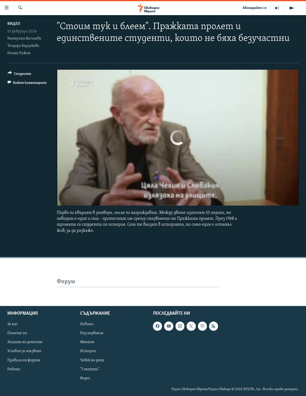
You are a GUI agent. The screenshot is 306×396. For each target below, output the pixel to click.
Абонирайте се (255, 8)
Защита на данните (25, 342)
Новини (86, 324)
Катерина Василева (24, 38)
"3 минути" (89, 369)
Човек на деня (92, 360)
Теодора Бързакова (23, 46)
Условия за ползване (24, 351)
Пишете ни (17, 333)
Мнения (87, 342)
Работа (13, 369)
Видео (13, 24)
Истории (88, 351)
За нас (12, 324)
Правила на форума (23, 360)
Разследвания (91, 333)
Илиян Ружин (19, 53)
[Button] (19, 74)
